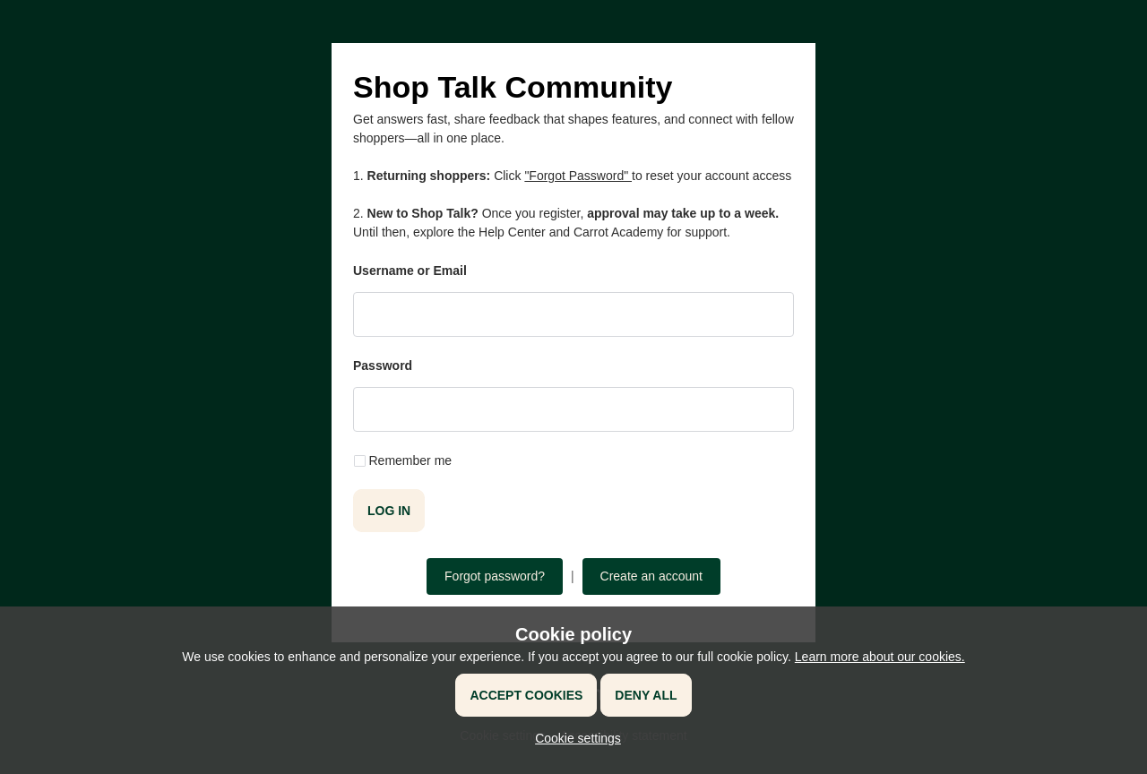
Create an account (651, 576)
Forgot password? (494, 576)
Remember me (411, 460)
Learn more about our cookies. (880, 656)
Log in (388, 510)
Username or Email (410, 270)
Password (382, 365)
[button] (573, 738)
